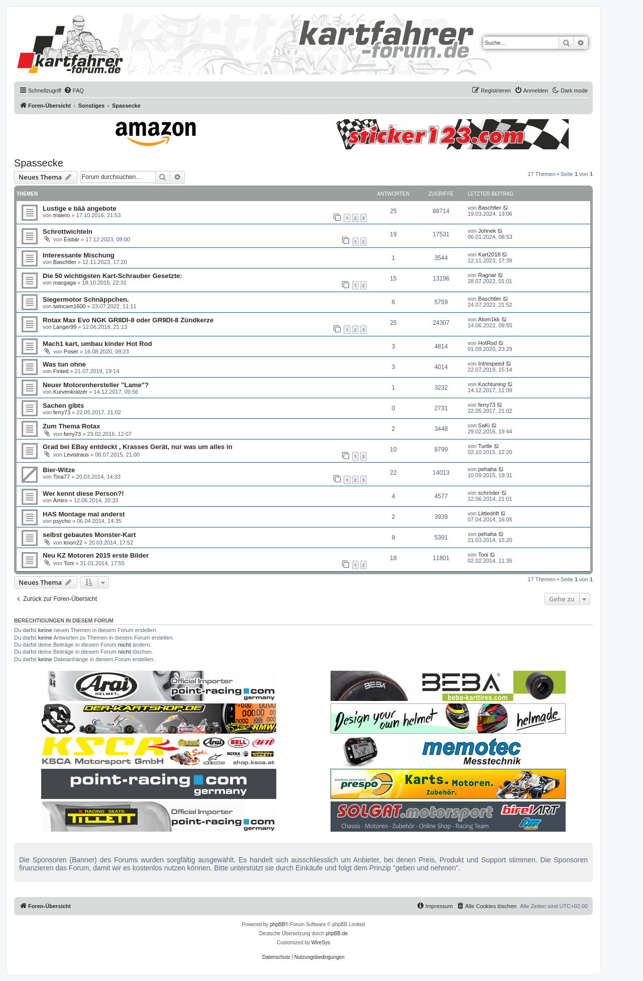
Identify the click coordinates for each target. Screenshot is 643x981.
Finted (61, 371)
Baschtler (489, 208)
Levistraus (76, 455)
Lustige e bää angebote (80, 208)
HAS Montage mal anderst (84, 514)
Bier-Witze (59, 470)
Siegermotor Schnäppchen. (86, 299)
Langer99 (65, 327)
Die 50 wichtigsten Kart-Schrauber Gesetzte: (112, 276)
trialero (61, 215)
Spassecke (38, 162)
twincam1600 (69, 306)
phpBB (277, 924)
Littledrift (488, 513)
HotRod (487, 343)
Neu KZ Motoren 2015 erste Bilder (96, 555)
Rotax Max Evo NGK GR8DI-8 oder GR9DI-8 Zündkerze (128, 320)
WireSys (320, 942)
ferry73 (61, 412)
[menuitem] (74, 90)
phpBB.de (337, 933)
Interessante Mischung (79, 255)
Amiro (60, 500)
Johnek (487, 231)
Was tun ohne (64, 364)
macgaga (64, 283)
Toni (69, 563)
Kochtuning (492, 384)
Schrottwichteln (67, 231)
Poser (71, 351)
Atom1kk (489, 319)
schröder (489, 493)
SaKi (484, 425)
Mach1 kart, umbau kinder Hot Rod (97, 343)
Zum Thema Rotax (71, 426)
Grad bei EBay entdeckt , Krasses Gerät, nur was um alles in (137, 447)
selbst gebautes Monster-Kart (89, 535)
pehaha (487, 469)
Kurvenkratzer (70, 392)
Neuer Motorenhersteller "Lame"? (96, 385)
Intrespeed (491, 364)
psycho (62, 521)
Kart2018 (489, 254)
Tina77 (61, 477)
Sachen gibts (63, 405)
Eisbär (71, 239)
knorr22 (73, 543)
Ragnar (487, 275)
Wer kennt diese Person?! (83, 493)
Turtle (485, 446)
